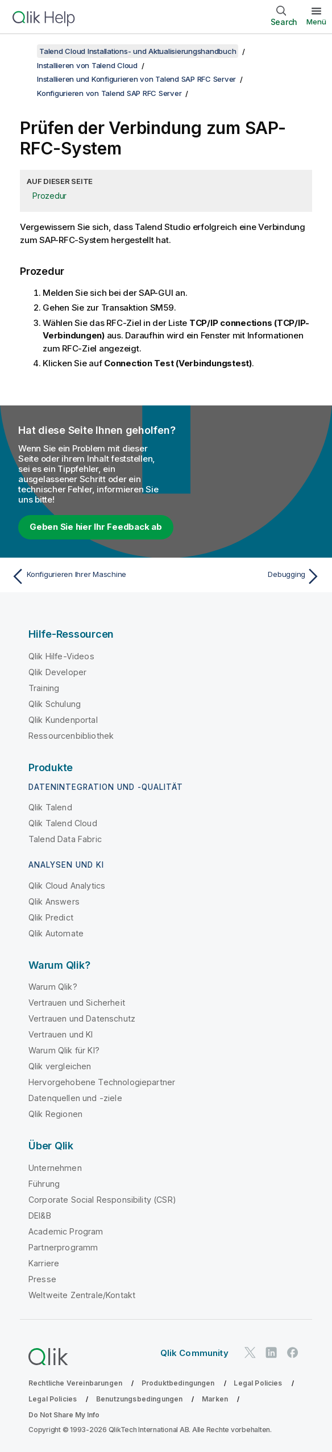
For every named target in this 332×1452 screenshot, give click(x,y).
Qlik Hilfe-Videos (61, 656)
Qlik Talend (50, 807)
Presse (42, 1279)
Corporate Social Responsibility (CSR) (102, 1199)
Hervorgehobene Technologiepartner (101, 1082)
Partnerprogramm (63, 1247)
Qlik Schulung (54, 704)
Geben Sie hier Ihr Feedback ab (96, 526)
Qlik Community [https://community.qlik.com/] (194, 1353)
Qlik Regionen (55, 1114)
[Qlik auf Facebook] (292, 1353)
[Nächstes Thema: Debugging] (246, 576)
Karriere (43, 1263)
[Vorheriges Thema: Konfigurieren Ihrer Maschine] (86, 576)
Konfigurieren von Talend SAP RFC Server (109, 93)
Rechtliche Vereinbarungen (75, 1383)
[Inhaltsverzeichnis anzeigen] (22, 51)
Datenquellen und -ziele (75, 1098)
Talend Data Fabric (65, 839)
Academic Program (65, 1231)
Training (43, 688)
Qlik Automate (56, 933)
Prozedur (49, 195)
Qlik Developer (57, 672)
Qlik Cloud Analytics (66, 885)
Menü (316, 21)
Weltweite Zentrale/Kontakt (81, 1295)
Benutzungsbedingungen (139, 1399)
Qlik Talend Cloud (62, 823)
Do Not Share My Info (63, 1415)
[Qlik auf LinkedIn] (271, 1353)
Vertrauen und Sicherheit (76, 1002)
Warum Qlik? (52, 986)
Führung (44, 1184)
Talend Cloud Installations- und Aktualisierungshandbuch (137, 51)
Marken (215, 1399)
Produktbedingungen (178, 1383)
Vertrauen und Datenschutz (81, 1018)
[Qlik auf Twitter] (250, 1353)
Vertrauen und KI (60, 1034)
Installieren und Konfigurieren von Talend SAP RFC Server (136, 78)
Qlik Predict (50, 917)
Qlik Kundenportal (63, 720)
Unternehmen (55, 1168)
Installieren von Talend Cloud (87, 65)
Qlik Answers (54, 901)
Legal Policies (258, 1383)
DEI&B (39, 1215)
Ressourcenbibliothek (71, 735)
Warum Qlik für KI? (63, 1050)
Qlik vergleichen (60, 1066)
